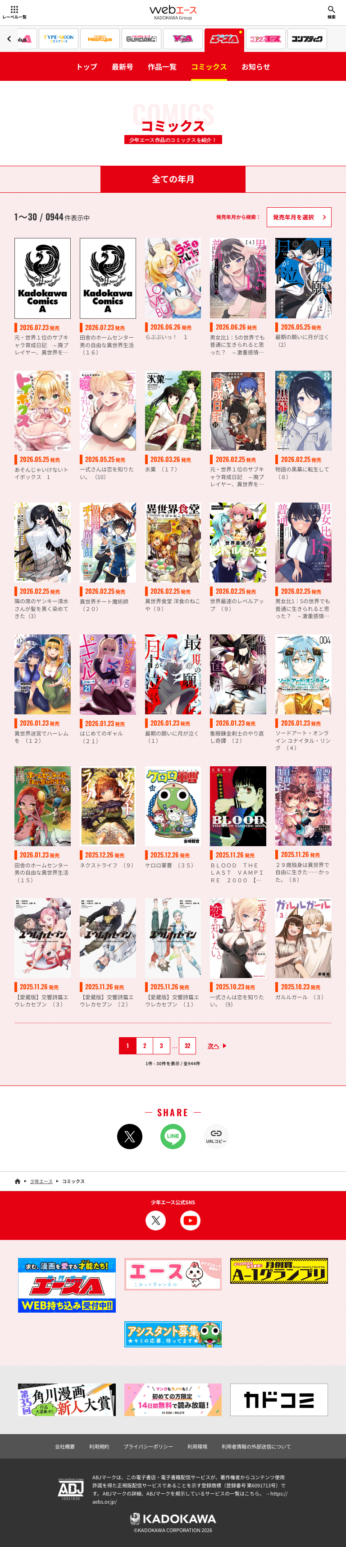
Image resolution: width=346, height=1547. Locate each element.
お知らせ (255, 66)
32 (187, 1045)
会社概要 (65, 1446)
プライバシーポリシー (148, 1446)
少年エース (41, 1181)
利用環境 (197, 1446)
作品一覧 (162, 66)
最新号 (122, 66)
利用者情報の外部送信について (256, 1446)
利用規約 (99, 1446)
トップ (86, 66)
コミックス (209, 66)
